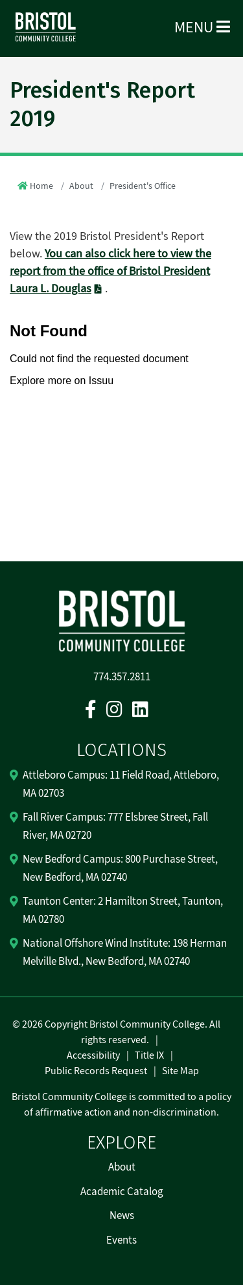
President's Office (143, 186)
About (81, 186)
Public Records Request (96, 1070)
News (122, 1216)
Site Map (180, 1070)
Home (41, 186)
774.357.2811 (121, 677)
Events (121, 1240)
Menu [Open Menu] (202, 27)
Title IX (149, 1055)
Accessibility (93, 1055)
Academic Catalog (121, 1192)
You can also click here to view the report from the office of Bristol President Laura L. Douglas (110, 271)
